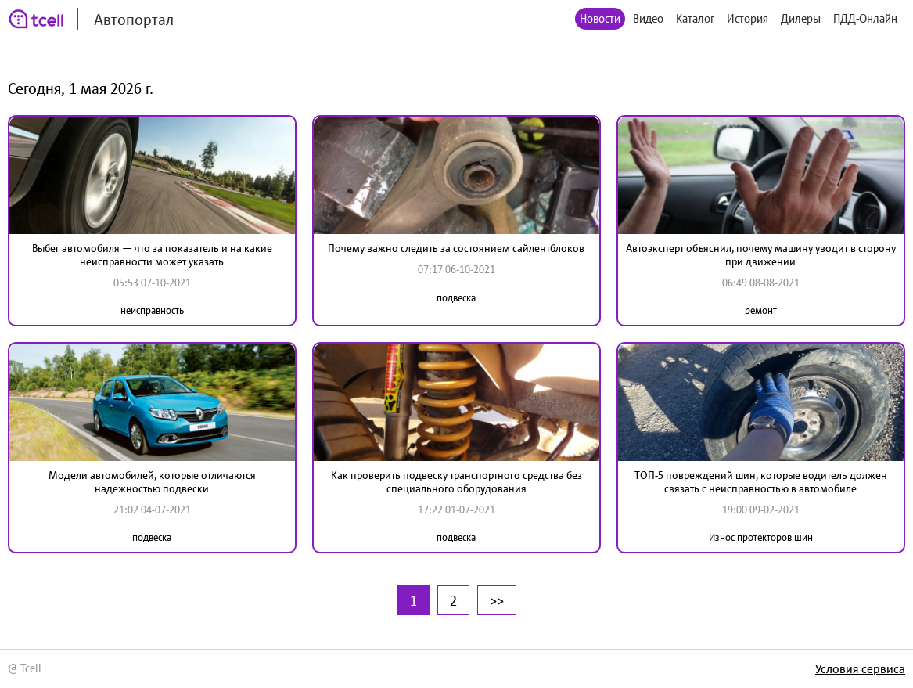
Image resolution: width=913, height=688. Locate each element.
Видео (648, 18)
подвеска (456, 298)
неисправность (152, 310)
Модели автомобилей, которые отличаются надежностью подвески (152, 482)
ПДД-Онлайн (865, 18)
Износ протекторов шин (761, 537)
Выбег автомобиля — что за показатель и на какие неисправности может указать (152, 255)
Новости (600, 18)
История (747, 18)
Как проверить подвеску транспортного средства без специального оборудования (456, 482)
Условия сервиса (860, 668)
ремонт (761, 310)
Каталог (695, 18)
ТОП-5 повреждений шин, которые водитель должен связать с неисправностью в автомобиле (760, 482)
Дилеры (801, 18)
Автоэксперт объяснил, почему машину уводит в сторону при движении (761, 255)
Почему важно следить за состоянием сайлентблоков (456, 248)
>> (497, 600)
